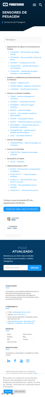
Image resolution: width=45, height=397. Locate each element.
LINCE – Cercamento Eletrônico (21, 136)
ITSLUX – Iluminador (17, 162)
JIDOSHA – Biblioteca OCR (19, 83)
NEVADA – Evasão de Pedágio (20, 110)
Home (9, 334)
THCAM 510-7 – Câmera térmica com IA (24, 190)
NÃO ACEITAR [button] (19, 391)
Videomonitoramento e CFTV (17, 166)
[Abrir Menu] (34, 5)
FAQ (8, 339)
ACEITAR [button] (8, 391)
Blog (24, 337)
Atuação (9, 337)
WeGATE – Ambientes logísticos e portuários (25, 122)
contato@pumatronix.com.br (21, 312)
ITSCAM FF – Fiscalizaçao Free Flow (22, 63)
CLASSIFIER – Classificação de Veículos (24, 89)
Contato (25, 339)
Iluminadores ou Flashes (15, 159)
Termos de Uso (12, 342)
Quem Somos (27, 334)
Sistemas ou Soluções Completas (19, 93)
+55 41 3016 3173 (19, 314)
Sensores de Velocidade (15, 149)
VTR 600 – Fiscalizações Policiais (21, 119)
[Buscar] (40, 4)
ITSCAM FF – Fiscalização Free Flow (22, 102)
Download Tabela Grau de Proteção (22, 209)
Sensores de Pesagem (15, 140)
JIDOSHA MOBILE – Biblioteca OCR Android (25, 86)
